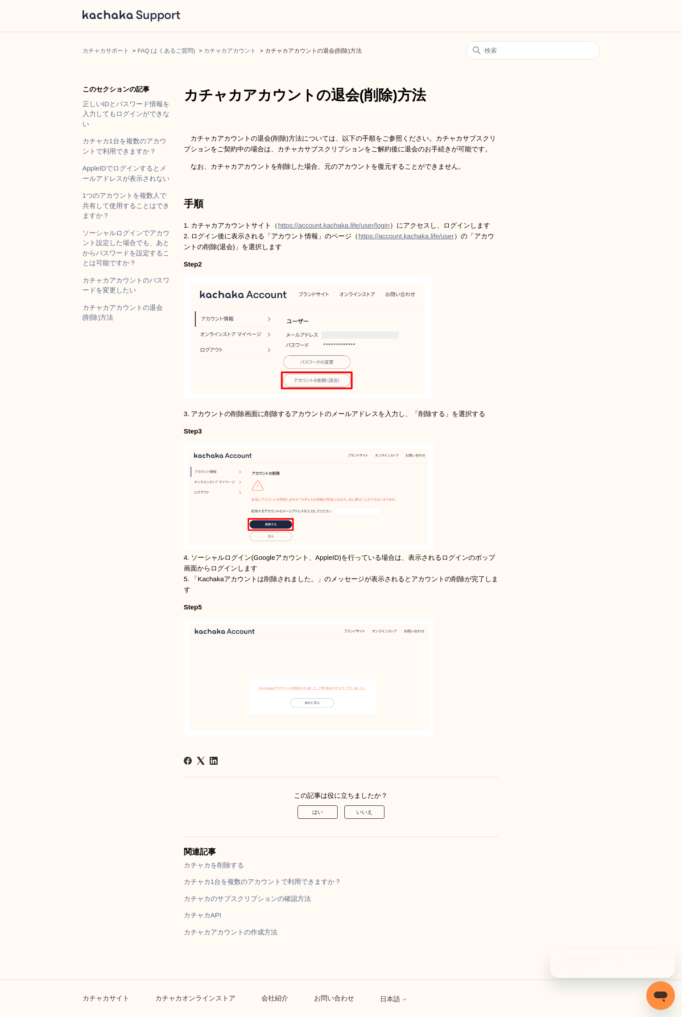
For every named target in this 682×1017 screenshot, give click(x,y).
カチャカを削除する (214, 865)
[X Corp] (201, 761)
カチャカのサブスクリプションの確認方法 (247, 898)
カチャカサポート (106, 50)
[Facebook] (188, 761)
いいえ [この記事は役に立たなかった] (364, 812)
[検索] (533, 50)
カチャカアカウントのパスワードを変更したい (126, 285)
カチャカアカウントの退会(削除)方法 (123, 312)
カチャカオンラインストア (195, 998)
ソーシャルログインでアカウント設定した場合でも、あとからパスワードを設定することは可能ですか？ (126, 248)
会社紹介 (274, 998)
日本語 (393, 999)
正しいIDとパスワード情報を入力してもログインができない (126, 114)
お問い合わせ (334, 998)
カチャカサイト (106, 998)
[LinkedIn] (214, 761)
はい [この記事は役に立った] (317, 812)
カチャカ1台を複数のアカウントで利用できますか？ (124, 146)
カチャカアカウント (230, 50)
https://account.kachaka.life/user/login (333, 225)
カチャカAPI (202, 915)
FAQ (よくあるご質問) (166, 50)
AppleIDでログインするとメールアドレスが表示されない (126, 173)
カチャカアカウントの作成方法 (230, 932)
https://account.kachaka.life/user (406, 236)
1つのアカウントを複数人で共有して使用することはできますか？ (126, 205)
